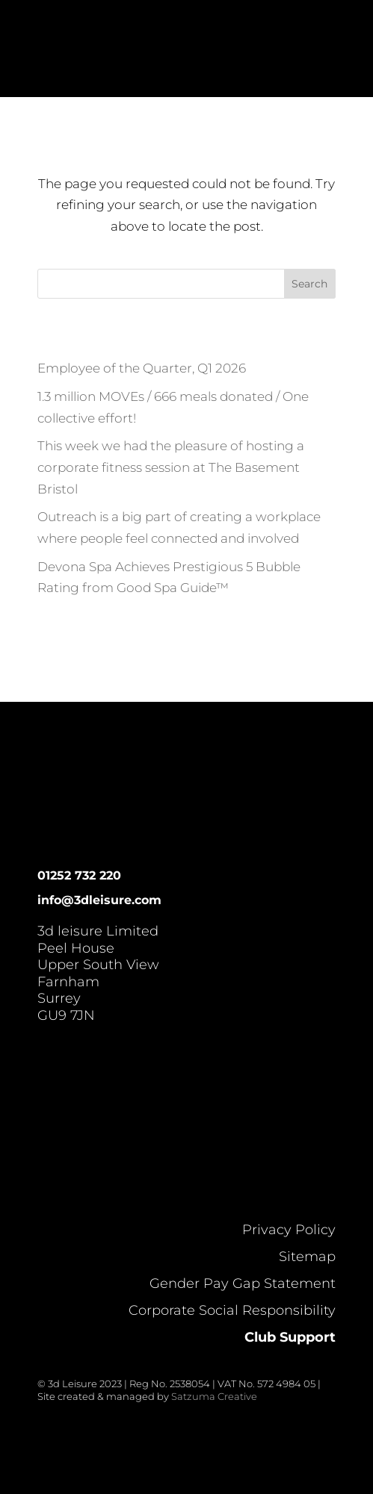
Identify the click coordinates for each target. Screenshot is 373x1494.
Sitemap (307, 1256)
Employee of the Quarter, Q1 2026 (141, 368)
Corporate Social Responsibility (232, 1310)
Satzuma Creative (214, 1396)
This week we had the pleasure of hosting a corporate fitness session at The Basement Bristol (170, 467)
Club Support (290, 1337)
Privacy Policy (289, 1229)
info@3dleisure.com (99, 900)
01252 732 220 (79, 875)
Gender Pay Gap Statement (242, 1283)
